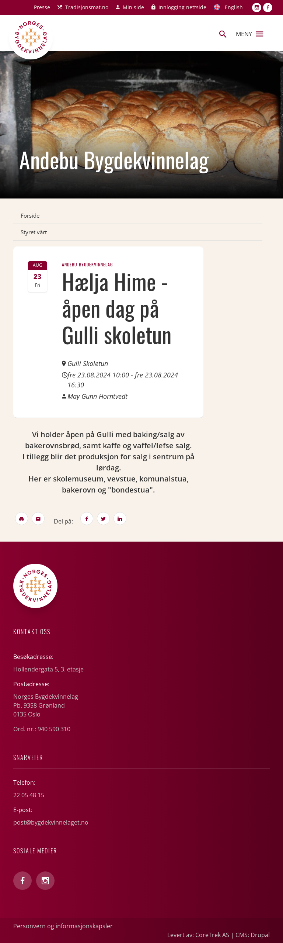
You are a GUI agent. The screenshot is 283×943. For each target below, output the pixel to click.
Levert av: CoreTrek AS (198, 935)
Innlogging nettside (182, 7)
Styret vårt (34, 232)
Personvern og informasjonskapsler (63, 926)
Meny (249, 34)
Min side (133, 7)
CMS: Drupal (252, 935)
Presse (42, 7)
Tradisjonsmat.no (86, 7)
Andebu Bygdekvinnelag (87, 264)
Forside (30, 215)
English (234, 7)
